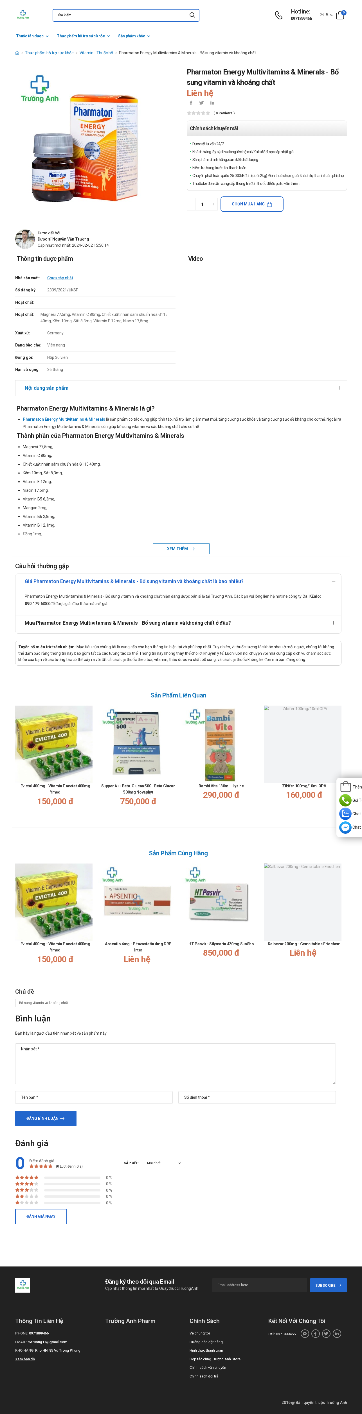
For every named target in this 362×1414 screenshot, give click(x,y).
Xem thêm (178, 549)
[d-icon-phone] (280, 15)
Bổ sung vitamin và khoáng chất (43, 1003)
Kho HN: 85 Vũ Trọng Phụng (57, 1350)
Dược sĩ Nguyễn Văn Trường (63, 239)
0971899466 (301, 19)
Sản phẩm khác (131, 36)
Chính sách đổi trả (204, 1376)
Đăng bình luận (42, 1118)
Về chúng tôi (200, 1333)
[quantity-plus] (213, 204)
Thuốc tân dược (30, 36)
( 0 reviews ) (224, 113)
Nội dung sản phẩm (46, 388)
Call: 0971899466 (282, 1334)
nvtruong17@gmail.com (47, 1342)
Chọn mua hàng (248, 204)
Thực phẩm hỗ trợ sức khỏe (81, 36)
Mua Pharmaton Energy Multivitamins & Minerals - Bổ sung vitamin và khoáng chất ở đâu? (128, 623)
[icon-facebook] (191, 103)
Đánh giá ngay (40, 1216)
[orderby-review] (164, 1163)
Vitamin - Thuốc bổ (96, 53)
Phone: (21, 1333)
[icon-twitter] (201, 103)
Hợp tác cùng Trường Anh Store (215, 1359)
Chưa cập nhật (60, 278)
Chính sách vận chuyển (208, 1367)
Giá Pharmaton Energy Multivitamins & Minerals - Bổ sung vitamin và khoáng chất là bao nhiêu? (134, 581)
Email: (21, 1342)
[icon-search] (192, 15)
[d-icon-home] (17, 53)
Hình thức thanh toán (206, 1350)
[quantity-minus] (191, 204)
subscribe (328, 1285)
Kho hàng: (24, 1350)
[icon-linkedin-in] (212, 103)
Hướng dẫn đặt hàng (206, 1342)
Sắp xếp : (132, 1163)
